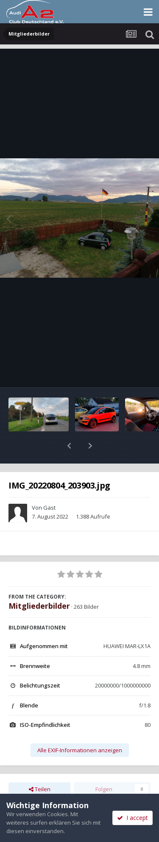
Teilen (39, 767)
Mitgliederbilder (39, 584)
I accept (132, 818)
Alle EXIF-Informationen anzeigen (79, 728)
